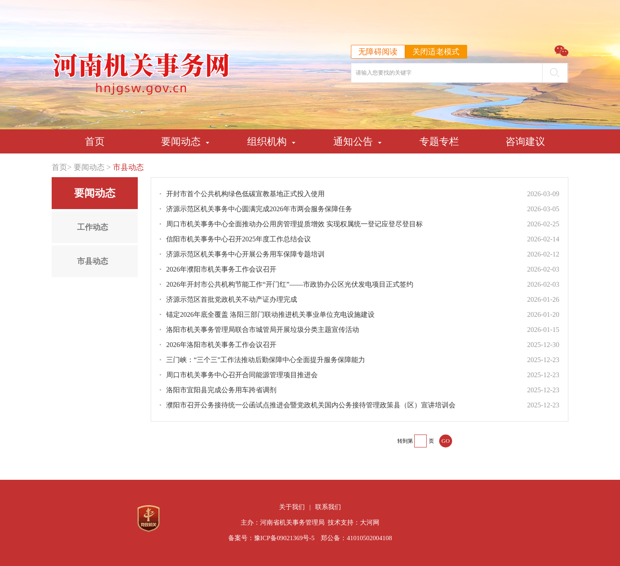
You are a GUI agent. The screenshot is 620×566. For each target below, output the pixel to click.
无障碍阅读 (378, 51)
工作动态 (92, 227)
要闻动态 (181, 141)
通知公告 (353, 141)
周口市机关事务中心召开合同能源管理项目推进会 (242, 374)
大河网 (369, 522)
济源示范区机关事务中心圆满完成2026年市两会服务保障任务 (259, 209)
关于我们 (292, 506)
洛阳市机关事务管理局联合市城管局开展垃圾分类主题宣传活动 (262, 329)
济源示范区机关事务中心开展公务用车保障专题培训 (245, 254)
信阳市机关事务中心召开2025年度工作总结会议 (238, 239)
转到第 (405, 441)
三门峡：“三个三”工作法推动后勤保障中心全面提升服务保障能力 (265, 359)
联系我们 (328, 506)
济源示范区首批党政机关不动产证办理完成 (231, 299)
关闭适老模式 (436, 51)
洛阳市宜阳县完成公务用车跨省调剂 (221, 390)
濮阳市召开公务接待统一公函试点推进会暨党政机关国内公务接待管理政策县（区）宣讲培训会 (311, 405)
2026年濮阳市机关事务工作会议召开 (221, 269)
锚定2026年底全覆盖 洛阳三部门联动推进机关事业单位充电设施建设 (270, 314)
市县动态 (128, 167)
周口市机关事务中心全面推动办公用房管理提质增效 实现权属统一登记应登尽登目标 (294, 224)
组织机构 (267, 141)
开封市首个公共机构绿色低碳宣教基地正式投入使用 (245, 193)
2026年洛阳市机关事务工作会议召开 (221, 344)
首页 (95, 141)
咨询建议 (525, 141)
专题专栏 (439, 141)
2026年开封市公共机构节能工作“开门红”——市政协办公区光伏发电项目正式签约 (289, 284)
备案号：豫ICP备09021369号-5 (271, 538)
